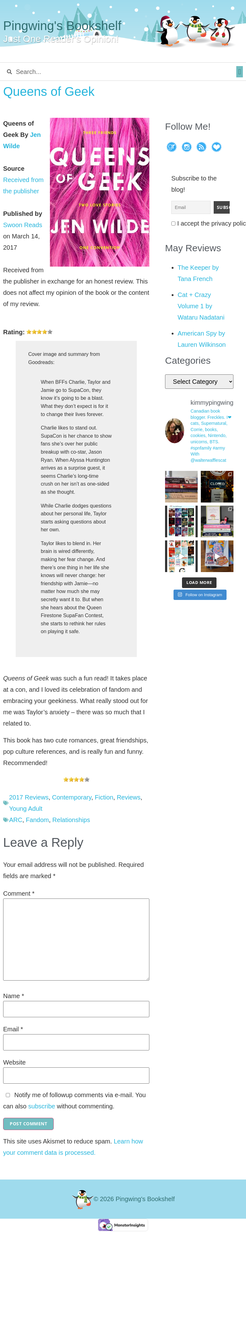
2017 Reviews (29, 797)
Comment (19, 893)
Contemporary (71, 797)
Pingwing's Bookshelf (62, 26)
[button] (239, 71)
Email (13, 1029)
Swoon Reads (22, 224)
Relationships (71, 819)
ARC (15, 819)
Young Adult (25, 808)
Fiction (104, 797)
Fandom (37, 819)
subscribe (41, 1106)
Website (14, 1062)
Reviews (129, 797)
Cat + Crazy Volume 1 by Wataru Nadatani (201, 306)
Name (13, 996)
